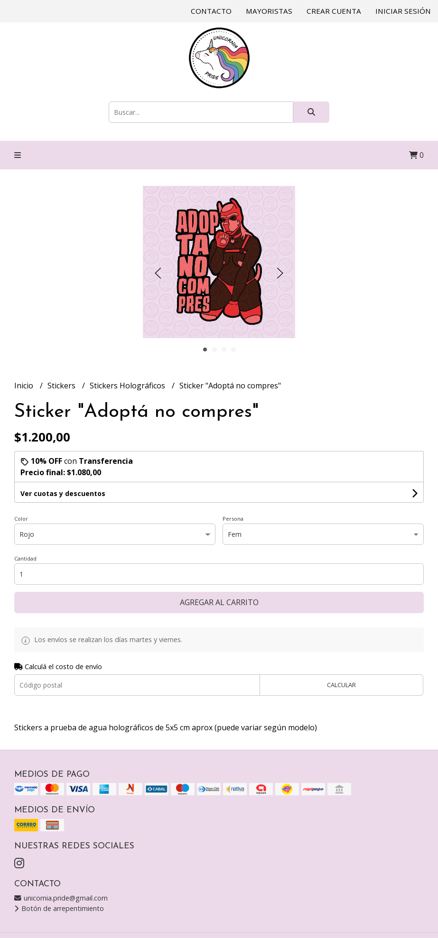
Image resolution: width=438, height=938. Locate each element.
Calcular (341, 685)
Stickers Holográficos (128, 385)
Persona (233, 518)
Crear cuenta (334, 11)
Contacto (211, 11)
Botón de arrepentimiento (59, 908)
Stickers (62, 385)
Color (21, 518)
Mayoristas (269, 11)
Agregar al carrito (219, 602)
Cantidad (25, 558)
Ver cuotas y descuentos (62, 493)
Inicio (24, 385)
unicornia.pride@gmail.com (61, 897)
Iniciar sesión (403, 11)
